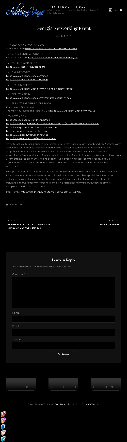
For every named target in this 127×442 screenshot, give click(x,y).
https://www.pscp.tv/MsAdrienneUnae (27, 135)
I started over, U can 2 (67, 7)
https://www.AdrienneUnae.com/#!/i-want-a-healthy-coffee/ (39, 88)
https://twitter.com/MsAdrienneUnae (78, 123)
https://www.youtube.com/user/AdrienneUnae (31, 127)
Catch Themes (92, 404)
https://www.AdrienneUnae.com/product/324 (53, 57)
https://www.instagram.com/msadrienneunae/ (32, 123)
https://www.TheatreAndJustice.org (25, 66)
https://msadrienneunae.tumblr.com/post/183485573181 (51, 192)
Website (16, 339)
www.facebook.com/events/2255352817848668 (51, 48)
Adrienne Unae (16, 204)
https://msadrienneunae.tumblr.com (26, 131)
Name (15, 312)
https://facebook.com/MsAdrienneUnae (28, 120)
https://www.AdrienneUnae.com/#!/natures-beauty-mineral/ (39, 98)
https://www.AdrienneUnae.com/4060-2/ (72, 110)
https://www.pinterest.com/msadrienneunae (31, 138)
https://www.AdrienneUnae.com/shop (27, 76)
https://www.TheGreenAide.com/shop (27, 79)
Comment (18, 274)
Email (15, 326)
